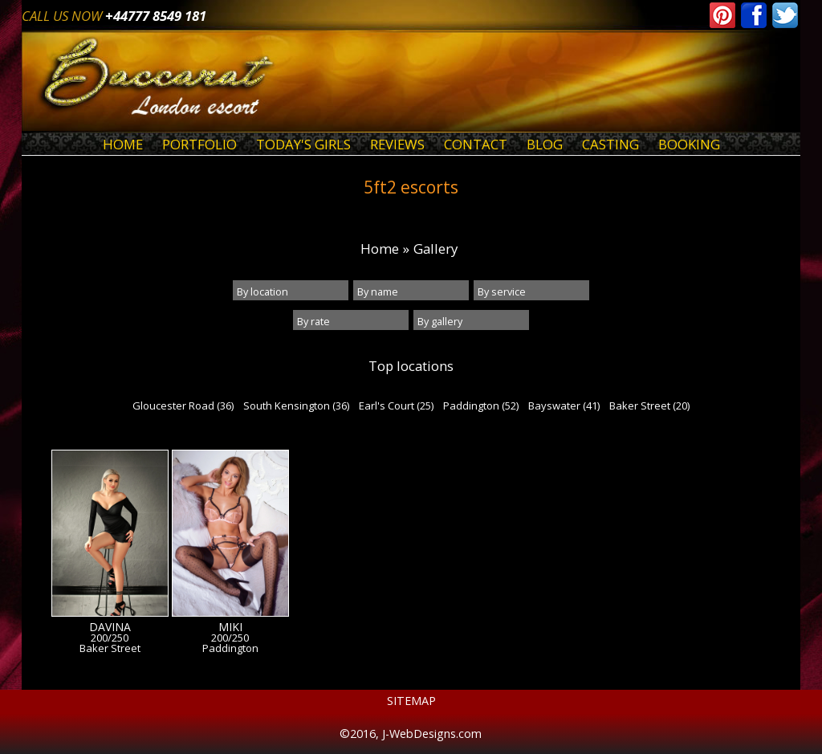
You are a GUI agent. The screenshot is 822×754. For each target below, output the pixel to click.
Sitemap (411, 700)
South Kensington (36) (296, 405)
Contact (475, 144)
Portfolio (199, 144)
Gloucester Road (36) (183, 405)
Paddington (230, 648)
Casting (610, 144)
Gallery (435, 248)
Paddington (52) (481, 405)
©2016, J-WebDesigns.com (411, 733)
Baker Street (109, 648)
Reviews (397, 144)
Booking (689, 144)
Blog (545, 144)
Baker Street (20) (649, 405)
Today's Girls (303, 144)
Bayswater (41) (564, 405)
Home (123, 144)
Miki (230, 627)
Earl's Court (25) (396, 405)
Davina (110, 627)
